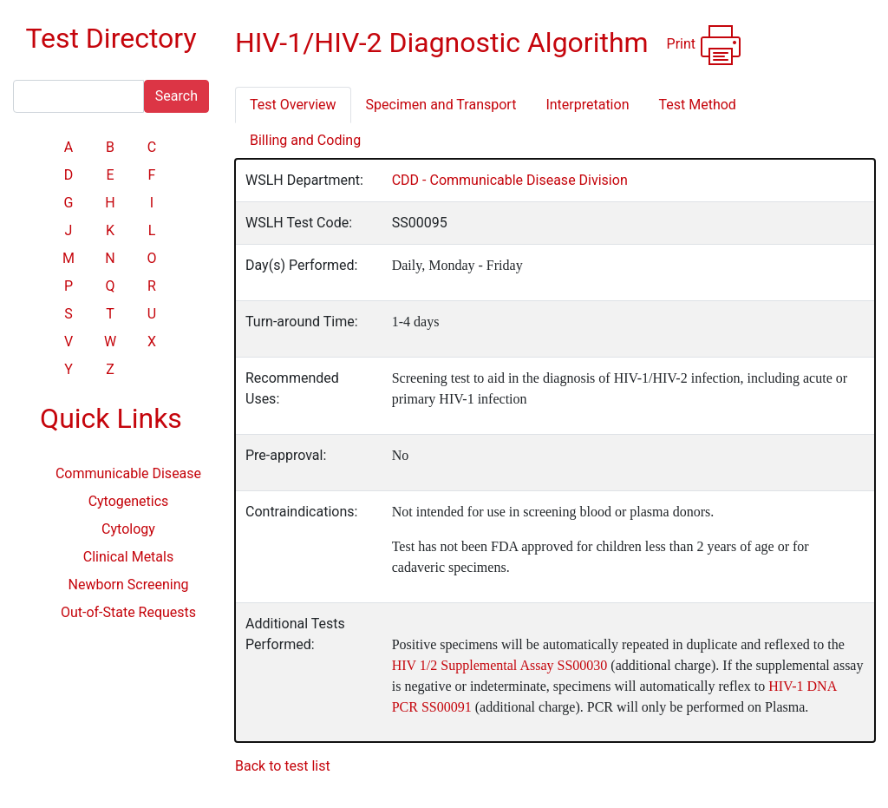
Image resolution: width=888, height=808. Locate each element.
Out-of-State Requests (128, 612)
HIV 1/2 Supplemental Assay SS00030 (500, 665)
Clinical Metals (128, 557)
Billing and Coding (305, 140)
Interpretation (587, 104)
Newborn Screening (129, 584)
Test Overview (293, 104)
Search (176, 96)
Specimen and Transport (441, 104)
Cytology (128, 529)
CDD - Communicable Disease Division (510, 180)
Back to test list (282, 766)
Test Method (696, 104)
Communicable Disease (128, 473)
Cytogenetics (128, 501)
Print (704, 45)
